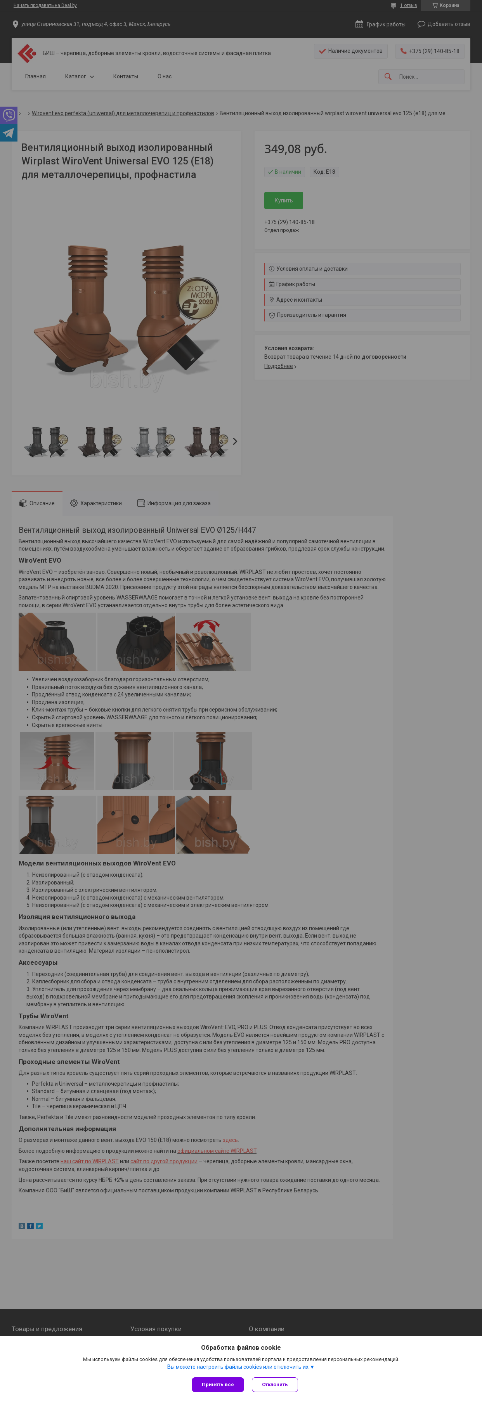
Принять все (218, 1384)
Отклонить (275, 1384)
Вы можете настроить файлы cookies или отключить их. (238, 1367)
